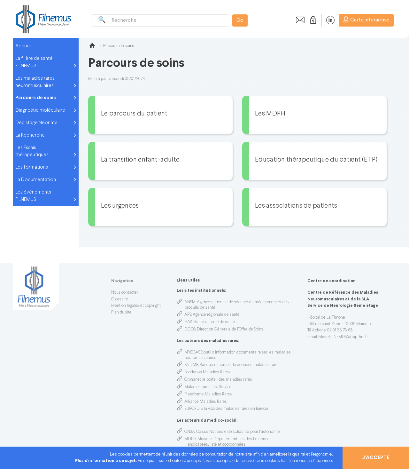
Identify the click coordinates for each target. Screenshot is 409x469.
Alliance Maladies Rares (205, 402)
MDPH (190, 439)
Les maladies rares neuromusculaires (35, 82)
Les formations (31, 167)
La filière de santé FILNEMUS (34, 62)
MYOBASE (193, 352)
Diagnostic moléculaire (40, 110)
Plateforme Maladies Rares (208, 394)
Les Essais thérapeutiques (32, 151)
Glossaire (119, 299)
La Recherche (30, 135)
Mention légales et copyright (136, 306)
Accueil (23, 46)
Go (239, 20)
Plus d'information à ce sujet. (106, 461)
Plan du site (121, 312)
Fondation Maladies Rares (207, 372)
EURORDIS (193, 409)
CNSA (189, 432)
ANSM (190, 302)
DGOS (190, 329)
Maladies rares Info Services (209, 387)
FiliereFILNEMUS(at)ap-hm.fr (343, 337)
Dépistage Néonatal (36, 123)
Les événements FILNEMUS (33, 196)
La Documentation (35, 180)
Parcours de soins (35, 98)
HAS (188, 322)
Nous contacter (124, 293)
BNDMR (191, 365)
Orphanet (192, 380)
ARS (187, 315)
